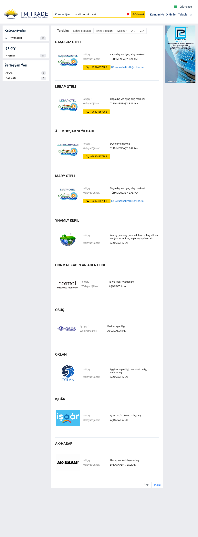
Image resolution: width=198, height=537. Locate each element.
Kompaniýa (157, 14)
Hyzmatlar (27, 38)
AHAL (25, 73)
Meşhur (122, 30)
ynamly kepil (67, 220)
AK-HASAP (64, 443)
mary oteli (65, 176)
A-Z (133, 30)
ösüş (59, 310)
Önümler (171, 14)
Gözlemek (138, 14)
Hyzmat (25, 55)
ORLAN (61, 354)
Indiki (157, 485)
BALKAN (25, 78)
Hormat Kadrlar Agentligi (80, 265)
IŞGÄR (60, 399)
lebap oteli (65, 87)
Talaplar (183, 14)
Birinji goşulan (104, 30)
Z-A (142, 30)
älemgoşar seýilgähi (74, 131)
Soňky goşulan (82, 30)
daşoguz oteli (68, 42)
